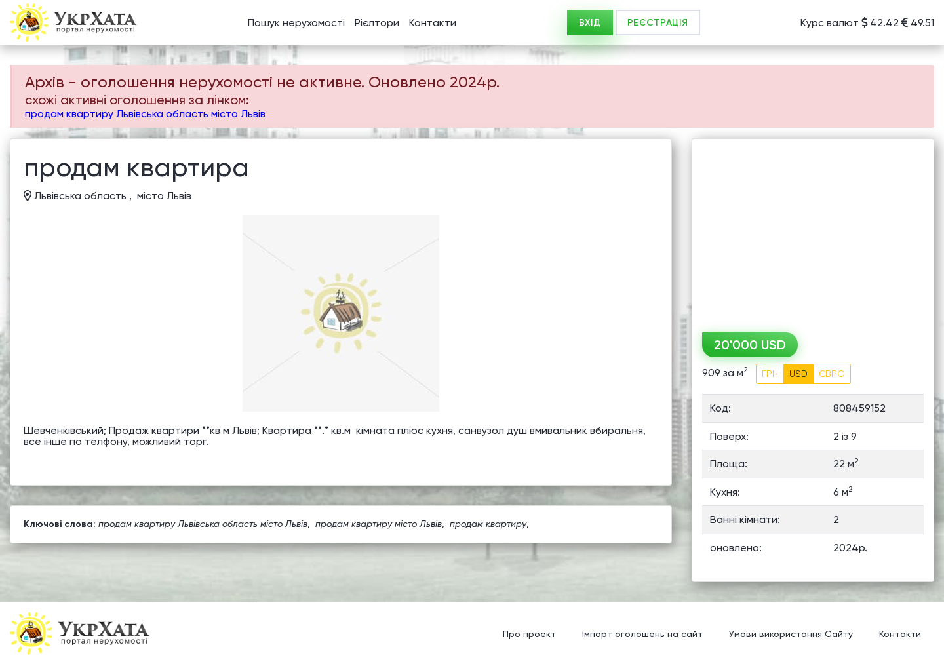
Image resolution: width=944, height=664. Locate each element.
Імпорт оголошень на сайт (642, 634)
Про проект (529, 634)
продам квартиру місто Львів (378, 523)
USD (798, 373)
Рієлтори (377, 22)
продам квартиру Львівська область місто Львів (145, 113)
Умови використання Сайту (791, 634)
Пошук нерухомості (296, 22)
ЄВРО (832, 373)
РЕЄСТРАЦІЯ (657, 22)
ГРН (770, 373)
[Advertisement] (813, 230)
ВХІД (590, 22)
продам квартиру (488, 523)
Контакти (432, 22)
